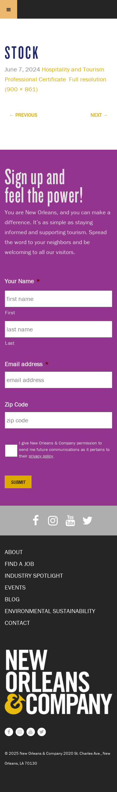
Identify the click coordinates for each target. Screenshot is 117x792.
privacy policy (41, 456)
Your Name (22, 281)
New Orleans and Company (59, 17)
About (14, 552)
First (10, 312)
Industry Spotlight (34, 575)
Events (15, 587)
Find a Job (19, 563)
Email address (27, 364)
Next (99, 115)
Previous (23, 115)
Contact (17, 622)
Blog (12, 599)
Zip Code (16, 404)
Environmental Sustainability (50, 611)
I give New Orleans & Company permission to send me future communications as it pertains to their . (64, 449)
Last (10, 343)
